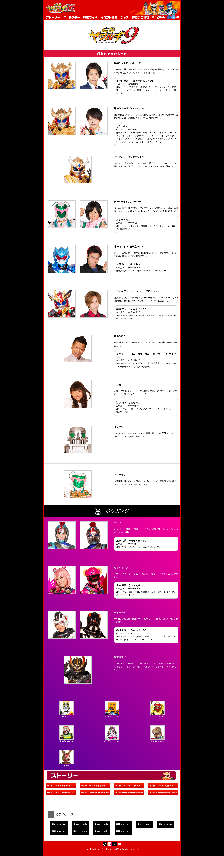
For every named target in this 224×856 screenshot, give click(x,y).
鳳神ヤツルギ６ (144, 824)
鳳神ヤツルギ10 (59, 824)
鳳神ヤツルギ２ (102, 831)
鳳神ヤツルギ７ (123, 824)
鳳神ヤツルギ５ (166, 824)
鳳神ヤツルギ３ (80, 831)
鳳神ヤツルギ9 (80, 824)
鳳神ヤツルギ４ (59, 831)
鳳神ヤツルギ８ (102, 824)
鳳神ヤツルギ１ (123, 831)
